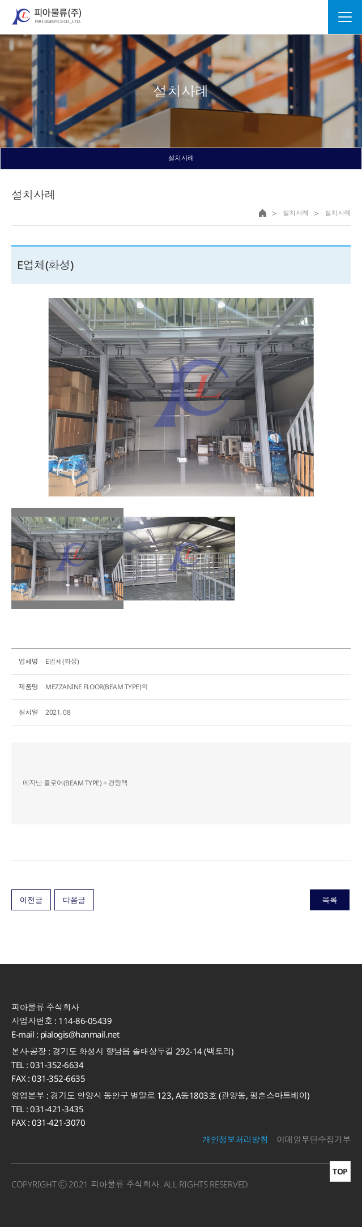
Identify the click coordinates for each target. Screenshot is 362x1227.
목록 (329, 900)
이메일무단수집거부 (313, 1139)
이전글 (31, 900)
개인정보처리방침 (235, 1139)
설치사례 (181, 158)
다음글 (74, 900)
